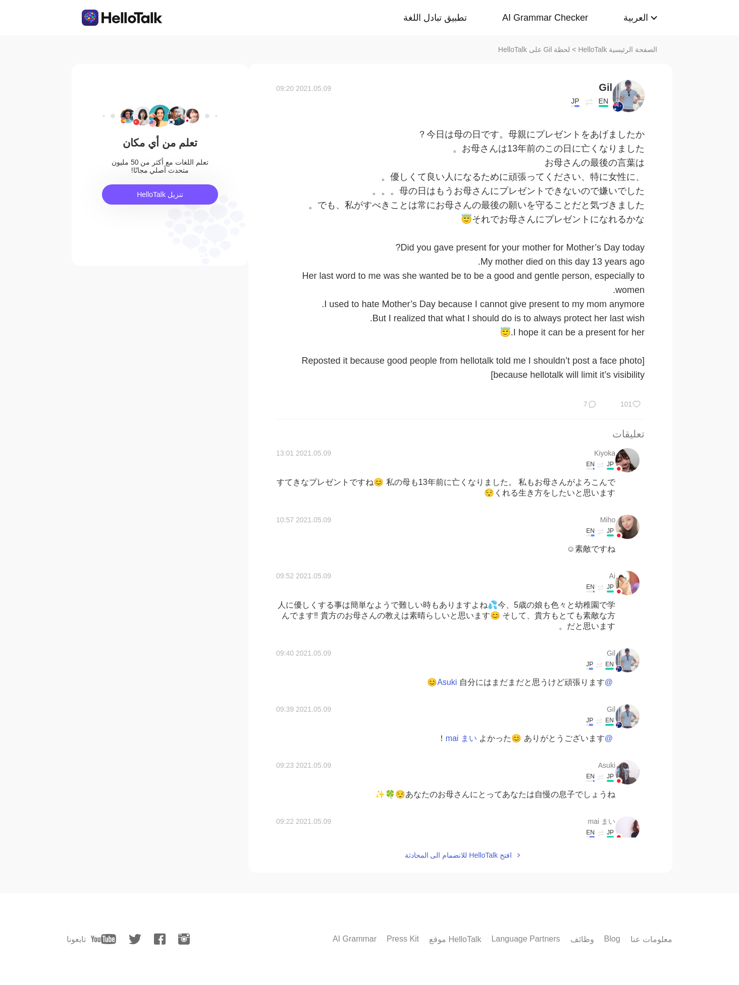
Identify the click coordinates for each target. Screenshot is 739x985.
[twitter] (135, 939)
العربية (635, 18)
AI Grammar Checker (545, 18)
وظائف (582, 939)
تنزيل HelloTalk (160, 194)
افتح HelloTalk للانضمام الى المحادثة (458, 855)
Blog (612, 938)
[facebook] (160, 939)
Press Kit (403, 938)
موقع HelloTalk (455, 939)
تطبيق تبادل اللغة (435, 18)
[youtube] (103, 939)
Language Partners (525, 938)
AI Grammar (355, 938)
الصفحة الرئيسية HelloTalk (617, 49)
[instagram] (184, 939)
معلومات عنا (651, 939)
